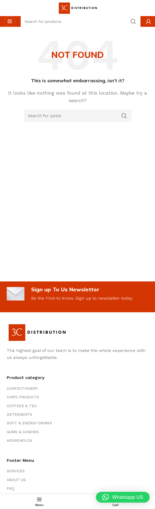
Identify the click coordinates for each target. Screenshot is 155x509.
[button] (123, 497)
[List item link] (77, 388)
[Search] (77, 116)
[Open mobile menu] (9, 21)
